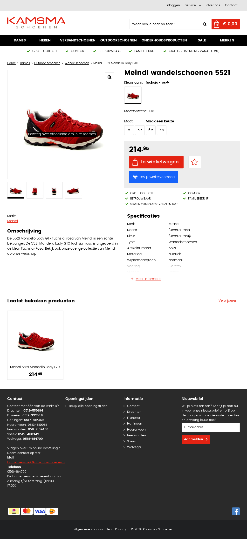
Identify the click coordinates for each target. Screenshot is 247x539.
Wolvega (134, 447)
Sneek (131, 441)
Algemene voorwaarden (93, 529)
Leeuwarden (136, 435)
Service (190, 5)
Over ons (213, 5)
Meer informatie (148, 279)
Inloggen (173, 5)
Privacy (120, 529)
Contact (231, 5)
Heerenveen (136, 429)
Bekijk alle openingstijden (88, 406)
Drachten (134, 411)
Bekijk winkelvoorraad (157, 177)
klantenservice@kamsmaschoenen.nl (36, 462)
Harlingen (134, 423)
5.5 (140, 130)
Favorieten (194, 162)
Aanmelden (193, 439)
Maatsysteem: (135, 111)
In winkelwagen (160, 162)
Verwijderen (228, 300)
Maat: (129, 121)
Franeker (133, 417)
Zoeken (204, 24)
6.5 (150, 130)
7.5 (161, 130)
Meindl (12, 221)
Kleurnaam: (133, 82)
